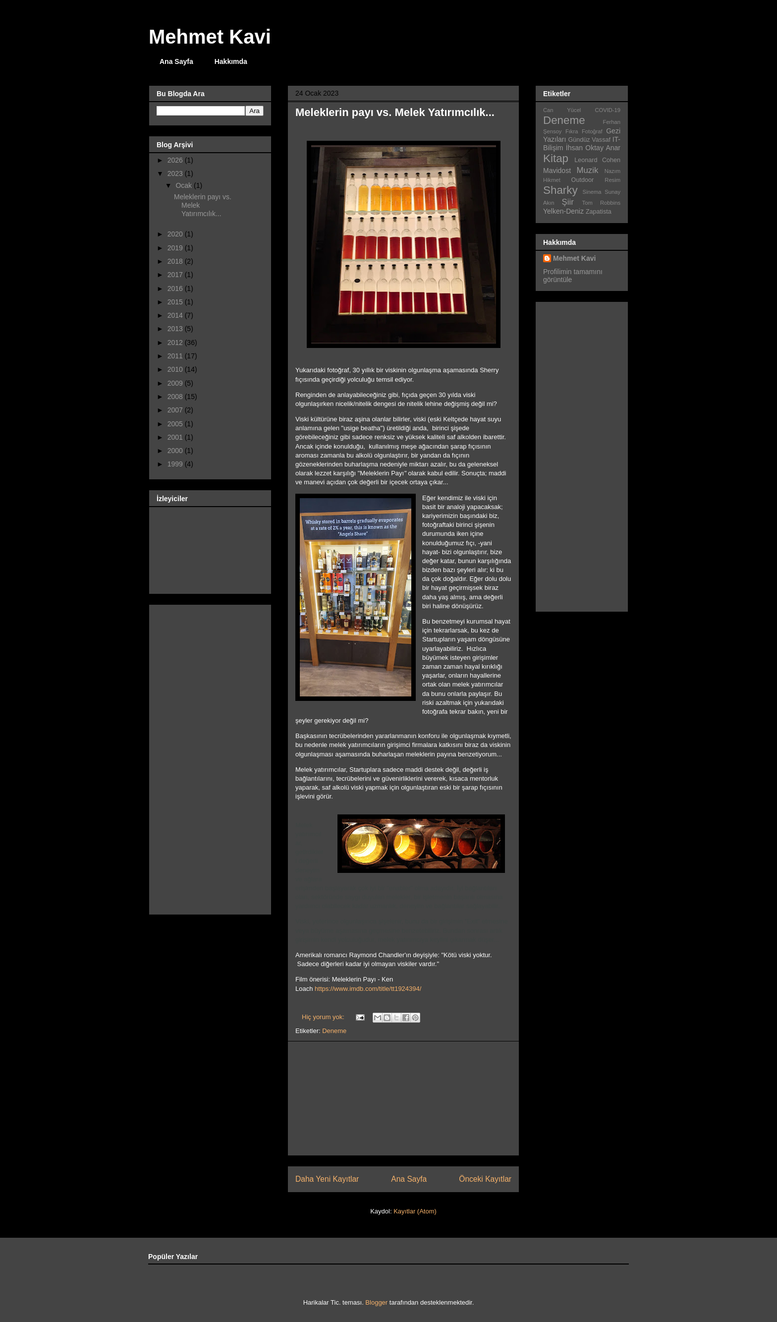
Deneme (334, 1031)
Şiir (568, 202)
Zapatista (598, 211)
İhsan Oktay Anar (593, 148)
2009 (176, 383)
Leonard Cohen (597, 160)
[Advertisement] (403, 1098)
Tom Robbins (601, 203)
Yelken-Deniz (563, 211)
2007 (176, 410)
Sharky (560, 190)
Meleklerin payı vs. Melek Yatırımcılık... (395, 112)
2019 (176, 248)
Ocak (184, 185)
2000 (176, 451)
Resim (612, 180)
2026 (176, 160)
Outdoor (582, 179)
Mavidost (557, 170)
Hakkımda (231, 61)
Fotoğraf (592, 131)
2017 (176, 275)
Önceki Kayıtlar (485, 1179)
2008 (176, 397)
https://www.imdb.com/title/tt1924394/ (368, 988)
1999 (176, 464)
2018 (176, 261)
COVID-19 (607, 110)
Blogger (376, 1302)
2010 (176, 369)
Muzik (588, 170)
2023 (176, 173)
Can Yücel (562, 110)
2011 (176, 356)
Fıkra (571, 131)
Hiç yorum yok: (324, 1017)
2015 (176, 302)
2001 (176, 437)
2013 (176, 329)
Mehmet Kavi (210, 37)
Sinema (592, 192)
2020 (176, 234)
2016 (176, 288)
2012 (176, 342)
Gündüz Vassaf (589, 139)
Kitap (555, 158)
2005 (176, 424)
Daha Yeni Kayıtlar (327, 1179)
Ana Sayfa (176, 61)
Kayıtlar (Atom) (415, 1211)
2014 (176, 315)
